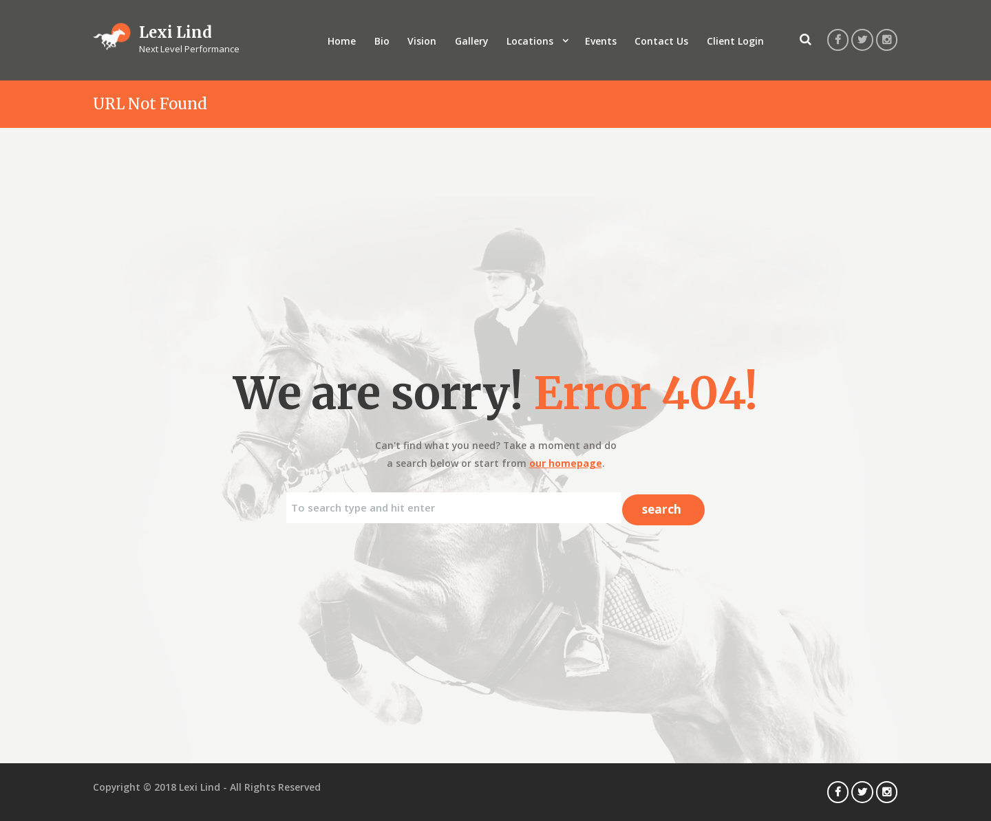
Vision (421, 40)
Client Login (735, 40)
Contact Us (661, 40)
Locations (530, 40)
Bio (382, 40)
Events (601, 40)
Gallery (471, 40)
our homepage (565, 463)
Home (342, 40)
